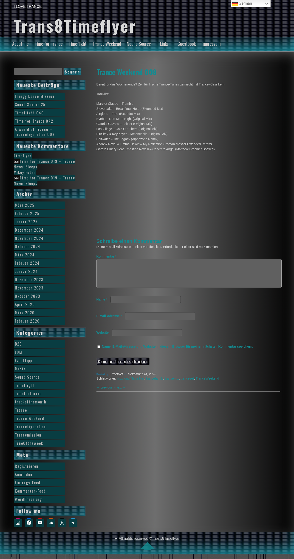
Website (102, 338)
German (242, 3)
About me (20, 43)
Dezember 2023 (29, 279)
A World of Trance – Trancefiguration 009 (35, 132)
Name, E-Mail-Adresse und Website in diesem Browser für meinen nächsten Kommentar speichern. (177, 352)
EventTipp (23, 360)
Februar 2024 (27, 263)
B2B (18, 344)
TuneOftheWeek (29, 443)
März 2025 (24, 205)
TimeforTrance (28, 393)
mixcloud (123, 384)
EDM (18, 352)
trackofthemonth (30, 402)
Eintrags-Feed (27, 482)
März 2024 (25, 255)
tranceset (187, 384)
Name (101, 305)
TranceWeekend (207, 384)
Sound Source (139, 43)
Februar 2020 (27, 321)
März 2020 (25, 312)
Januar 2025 (26, 221)
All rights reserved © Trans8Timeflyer (149, 543)
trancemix (172, 384)
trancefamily (154, 384)
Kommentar (106, 256)
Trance (21, 410)
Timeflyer (137, 384)
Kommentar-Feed (30, 491)
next (121, 393)
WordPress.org (28, 499)
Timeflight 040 (29, 113)
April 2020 (25, 304)
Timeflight (78, 43)
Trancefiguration (30, 426)
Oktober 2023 (27, 296)
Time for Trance (49, 43)
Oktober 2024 (27, 246)
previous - (106, 393)
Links (164, 43)
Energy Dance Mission (34, 96)
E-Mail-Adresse (109, 321)
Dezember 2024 (29, 230)
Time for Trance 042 (34, 121)
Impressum (211, 43)
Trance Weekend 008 (126, 72)
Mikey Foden (25, 172)
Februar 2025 (27, 213)
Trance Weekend (107, 43)
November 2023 (29, 288)
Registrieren (26, 466)
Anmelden (23, 474)
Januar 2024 (26, 271)
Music (20, 369)
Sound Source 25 (30, 104)
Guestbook (187, 43)
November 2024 (29, 238)
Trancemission (28, 435)
